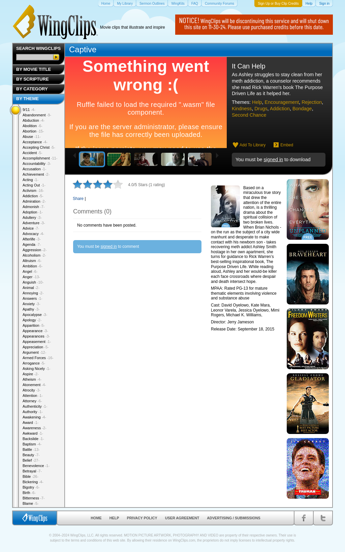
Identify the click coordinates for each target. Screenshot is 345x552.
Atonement (34, 385)
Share (78, 198)
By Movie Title (33, 69)
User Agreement (182, 518)
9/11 (29, 110)
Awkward (33, 433)
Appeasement (37, 342)
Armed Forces (38, 358)
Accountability (37, 164)
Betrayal (32, 471)
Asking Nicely (37, 369)
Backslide (33, 439)
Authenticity (35, 406)
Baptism (32, 444)
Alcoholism (34, 255)
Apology (32, 320)
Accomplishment (40, 158)
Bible (30, 476)
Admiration (34, 201)
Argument (34, 352)
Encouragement (282, 102)
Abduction (33, 120)
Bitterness (33, 498)
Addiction (280, 108)
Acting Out (34, 185)
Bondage (302, 108)
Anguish (33, 282)
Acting (30, 180)
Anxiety (31, 304)
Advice (31, 228)
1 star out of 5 (77, 184)
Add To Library (252, 145)
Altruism (32, 261)
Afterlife (32, 239)
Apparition (34, 325)
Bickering (33, 482)
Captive (82, 49)
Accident (32, 153)
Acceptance (35, 142)
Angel (30, 271)
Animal (31, 288)
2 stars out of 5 (82, 184)
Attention (33, 396)
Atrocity (31, 390)
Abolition (32, 126)
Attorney (32, 401)
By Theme (27, 98)
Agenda (32, 244)
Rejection (312, 102)
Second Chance (249, 115)
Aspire (31, 374)
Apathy (31, 309)
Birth (29, 493)
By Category (32, 88)
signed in (273, 159)
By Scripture (32, 79)
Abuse (32, 137)
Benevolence (36, 466)
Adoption (33, 212)
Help (257, 102)
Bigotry (31, 487)
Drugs (260, 108)
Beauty (31, 455)
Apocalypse (35, 315)
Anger (31, 277)
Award (31, 422)
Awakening (34, 417)
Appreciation (36, 347)
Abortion (33, 131)
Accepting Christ (39, 147)
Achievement (36, 174)
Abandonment (37, 115)
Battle (31, 449)
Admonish (33, 207)
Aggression (35, 250)
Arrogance (34, 363)
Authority (33, 412)
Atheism (32, 379)
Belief (31, 460)
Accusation (34, 169)
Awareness (34, 428)
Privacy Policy (142, 518)
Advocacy (33, 234)
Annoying (33, 293)
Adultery (32, 217)
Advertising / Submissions (233, 518)
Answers (32, 298)
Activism (33, 190)
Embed (286, 145)
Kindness (242, 108)
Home (96, 518)
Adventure (34, 223)
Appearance (35, 331)
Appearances (36, 336)
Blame (31, 503)
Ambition (32, 266)
